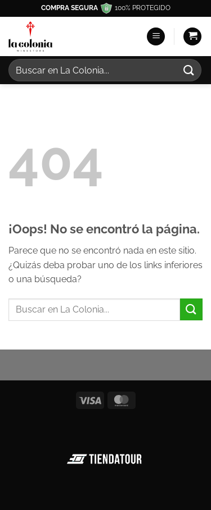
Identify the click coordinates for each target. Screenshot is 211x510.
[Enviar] (189, 70)
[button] (156, 36)
